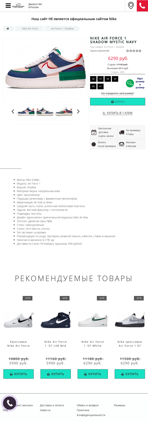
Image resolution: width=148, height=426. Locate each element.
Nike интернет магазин (18, 405)
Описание (11, 165)
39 (115, 78)
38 (107, 78)
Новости (45, 410)
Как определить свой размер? (117, 93)
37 (100, 78)
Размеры (119, 405)
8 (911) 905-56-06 (142, 5)
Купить (118, 101)
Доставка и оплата (52, 405)
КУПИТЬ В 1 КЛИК (120, 113)
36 (93, 78)
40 (93, 86)
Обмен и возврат (88, 405)
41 (100, 86)
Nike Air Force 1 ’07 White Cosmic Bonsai (92, 345)
